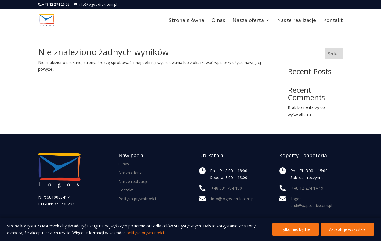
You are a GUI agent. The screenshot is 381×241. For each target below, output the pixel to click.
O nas (218, 20)
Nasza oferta (248, 20)
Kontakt (333, 20)
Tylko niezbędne (295, 229)
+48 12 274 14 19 (307, 188)
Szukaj (334, 53)
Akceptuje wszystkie (347, 229)
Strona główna (186, 20)
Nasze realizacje (296, 20)
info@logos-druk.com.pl (232, 198)
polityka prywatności (145, 232)
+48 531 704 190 (226, 188)
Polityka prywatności (137, 198)
